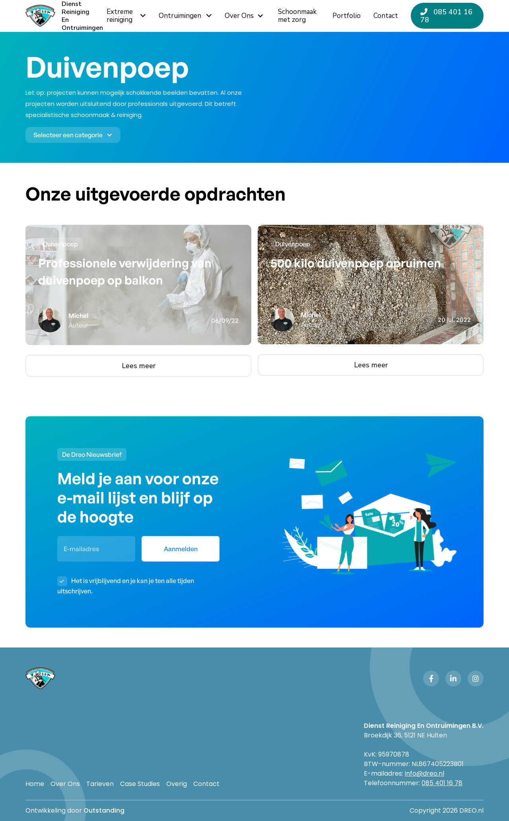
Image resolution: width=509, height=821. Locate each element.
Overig (176, 784)
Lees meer (138, 366)
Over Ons (65, 784)
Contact (206, 784)
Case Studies (140, 784)
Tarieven (100, 784)
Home (34, 784)
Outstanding (104, 810)
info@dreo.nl (424, 773)
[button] (245, 16)
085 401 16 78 (446, 16)
